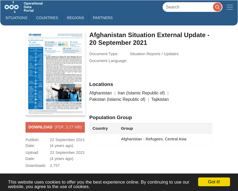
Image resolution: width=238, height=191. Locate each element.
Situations (16, 18)
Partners (103, 18)
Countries (47, 18)
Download (55, 127)
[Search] (192, 7)
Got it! (214, 181)
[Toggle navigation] (230, 7)
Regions (75, 18)
